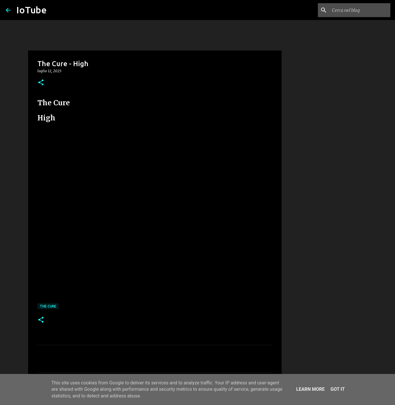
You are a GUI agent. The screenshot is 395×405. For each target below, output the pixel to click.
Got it (337, 389)
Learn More (310, 389)
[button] (40, 83)
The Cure (48, 306)
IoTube (31, 10)
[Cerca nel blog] (359, 10)
